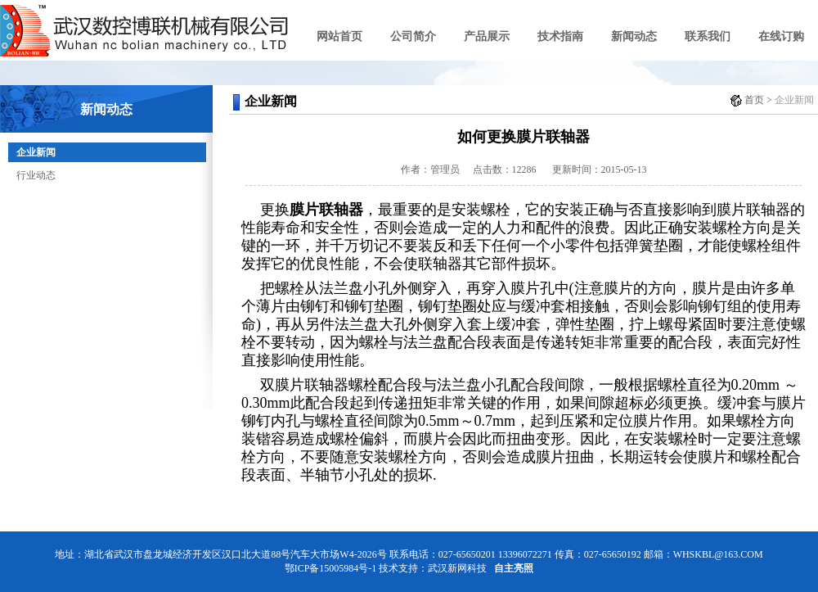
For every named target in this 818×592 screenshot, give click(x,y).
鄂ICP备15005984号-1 (331, 568)
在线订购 (781, 36)
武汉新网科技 (457, 568)
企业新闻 (36, 152)
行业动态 (36, 175)
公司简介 (413, 36)
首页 (754, 100)
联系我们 (707, 36)
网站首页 (339, 36)
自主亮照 (513, 568)
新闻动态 (634, 36)
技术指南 (560, 36)
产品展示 (487, 36)
